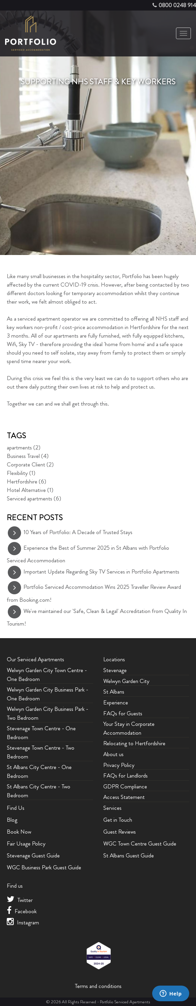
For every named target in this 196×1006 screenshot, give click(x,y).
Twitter (20, 900)
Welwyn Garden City (126, 681)
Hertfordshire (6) (26, 481)
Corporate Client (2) (30, 464)
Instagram (23, 922)
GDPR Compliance (125, 786)
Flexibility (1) (21, 473)
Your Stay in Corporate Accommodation (129, 728)
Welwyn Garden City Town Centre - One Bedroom (47, 674)
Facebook (22, 911)
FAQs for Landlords (125, 775)
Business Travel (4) (28, 456)
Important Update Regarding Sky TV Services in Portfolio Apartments (101, 571)
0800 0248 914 (177, 5)
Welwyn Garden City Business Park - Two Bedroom (47, 713)
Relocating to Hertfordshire (134, 743)
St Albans (113, 691)
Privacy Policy (119, 765)
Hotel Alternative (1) (30, 490)
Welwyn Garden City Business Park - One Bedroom (47, 693)
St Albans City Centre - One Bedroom (39, 771)
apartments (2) (23, 447)
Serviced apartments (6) (34, 498)
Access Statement (124, 797)
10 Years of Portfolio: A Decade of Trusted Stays (77, 532)
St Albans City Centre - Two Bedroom (38, 790)
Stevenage (115, 670)
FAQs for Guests (122, 713)
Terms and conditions (98, 986)
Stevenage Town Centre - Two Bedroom (40, 752)
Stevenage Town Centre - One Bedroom (41, 732)
